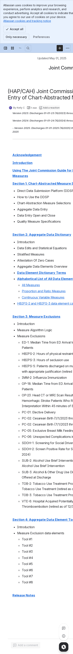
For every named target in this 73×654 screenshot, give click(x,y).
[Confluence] (20, 48)
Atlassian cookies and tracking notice (27, 20)
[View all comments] (64, 628)
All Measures (31, 285)
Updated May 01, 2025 (51, 58)
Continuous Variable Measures (43, 297)
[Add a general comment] (25, 645)
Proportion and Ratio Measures (44, 291)
